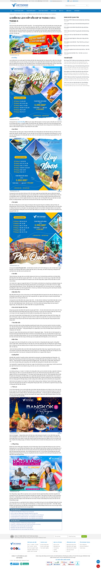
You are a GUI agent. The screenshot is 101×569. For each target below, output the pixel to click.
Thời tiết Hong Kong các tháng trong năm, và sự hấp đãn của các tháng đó (27, 514)
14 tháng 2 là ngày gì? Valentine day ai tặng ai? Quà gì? (23, 522)
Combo (55, 549)
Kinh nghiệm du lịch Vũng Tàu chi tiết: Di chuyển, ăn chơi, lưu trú (76, 46)
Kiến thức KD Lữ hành (71, 548)
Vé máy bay (56, 548)
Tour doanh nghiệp (44, 548)
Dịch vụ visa (56, 544)
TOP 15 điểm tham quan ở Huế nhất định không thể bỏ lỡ (76, 23)
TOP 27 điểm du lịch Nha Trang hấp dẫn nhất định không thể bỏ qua (76, 31)
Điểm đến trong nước (71, 544)
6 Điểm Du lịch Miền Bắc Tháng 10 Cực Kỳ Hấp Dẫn (22, 511)
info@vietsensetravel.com (57, 1)
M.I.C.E (68, 551)
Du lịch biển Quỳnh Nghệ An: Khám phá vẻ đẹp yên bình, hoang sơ (76, 38)
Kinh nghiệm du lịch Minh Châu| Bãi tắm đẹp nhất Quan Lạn (76, 27)
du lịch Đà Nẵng (21, 121)
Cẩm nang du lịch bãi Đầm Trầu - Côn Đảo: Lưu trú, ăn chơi (76, 53)
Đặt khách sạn (57, 546)
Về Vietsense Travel (85, 542)
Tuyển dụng (82, 548)
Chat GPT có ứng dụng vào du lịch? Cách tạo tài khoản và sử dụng (25, 524)
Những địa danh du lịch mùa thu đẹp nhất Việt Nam (22, 529)
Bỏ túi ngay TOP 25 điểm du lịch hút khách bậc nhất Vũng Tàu (76, 20)
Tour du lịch (43, 542)
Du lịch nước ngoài (44, 546)
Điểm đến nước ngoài (71, 546)
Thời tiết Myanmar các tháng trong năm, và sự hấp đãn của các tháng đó (27, 516)
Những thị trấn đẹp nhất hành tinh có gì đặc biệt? (21, 527)
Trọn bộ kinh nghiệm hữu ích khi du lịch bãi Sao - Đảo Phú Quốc (76, 49)
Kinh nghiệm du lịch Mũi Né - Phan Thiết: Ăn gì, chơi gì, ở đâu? (76, 42)
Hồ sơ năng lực (83, 544)
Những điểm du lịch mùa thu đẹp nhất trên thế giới (22, 525)
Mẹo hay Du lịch (70, 549)
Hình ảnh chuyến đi (84, 546)
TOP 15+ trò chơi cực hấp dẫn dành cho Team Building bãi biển (76, 35)
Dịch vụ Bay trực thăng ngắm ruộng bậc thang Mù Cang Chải (24, 513)
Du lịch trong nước (44, 544)
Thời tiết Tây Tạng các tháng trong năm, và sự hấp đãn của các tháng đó (27, 518)
